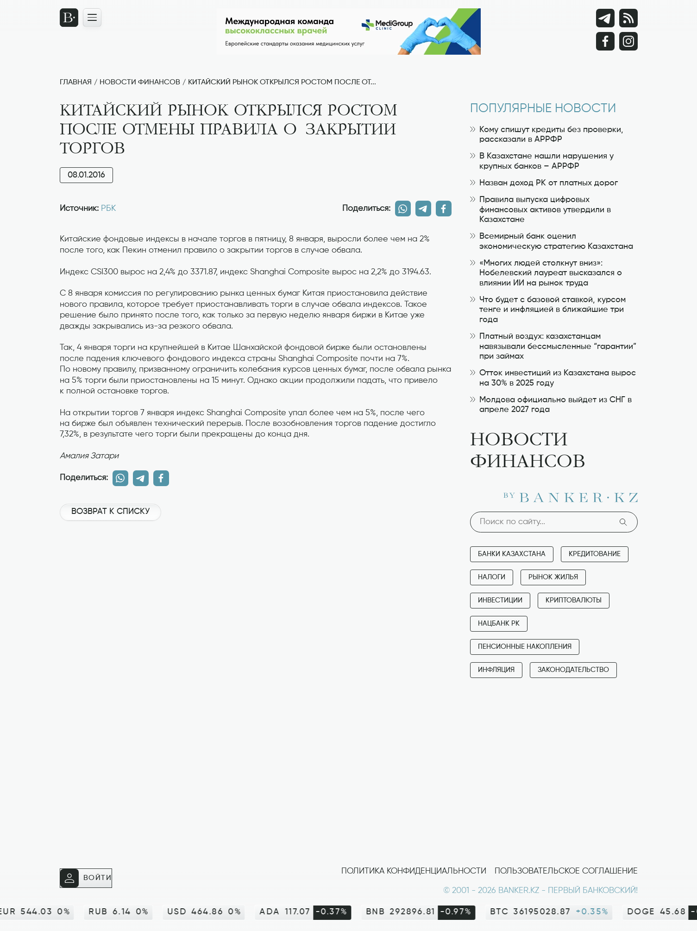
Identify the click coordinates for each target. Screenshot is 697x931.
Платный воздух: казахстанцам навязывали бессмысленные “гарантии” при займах (553, 346)
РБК (108, 208)
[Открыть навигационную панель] (92, 17)
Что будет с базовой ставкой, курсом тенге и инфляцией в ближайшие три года (548, 310)
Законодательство (573, 669)
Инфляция (496, 669)
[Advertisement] (256, 559)
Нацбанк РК (499, 623)
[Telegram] (605, 18)
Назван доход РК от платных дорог (544, 183)
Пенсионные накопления (524, 646)
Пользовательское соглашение (566, 871)
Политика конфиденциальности (413, 871)
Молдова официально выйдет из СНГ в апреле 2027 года (551, 405)
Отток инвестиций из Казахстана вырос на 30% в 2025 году (553, 378)
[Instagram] (628, 41)
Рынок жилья (553, 577)
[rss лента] (628, 18)
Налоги (491, 577)
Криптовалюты (574, 600)
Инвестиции (500, 600)
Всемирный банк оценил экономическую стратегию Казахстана (551, 241)
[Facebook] (605, 41)
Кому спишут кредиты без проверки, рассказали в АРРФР (546, 135)
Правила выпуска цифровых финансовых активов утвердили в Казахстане (540, 210)
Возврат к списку (110, 511)
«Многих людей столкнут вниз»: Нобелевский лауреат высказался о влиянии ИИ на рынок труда (546, 273)
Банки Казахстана (512, 554)
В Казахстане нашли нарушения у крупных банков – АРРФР (542, 161)
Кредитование (595, 554)
